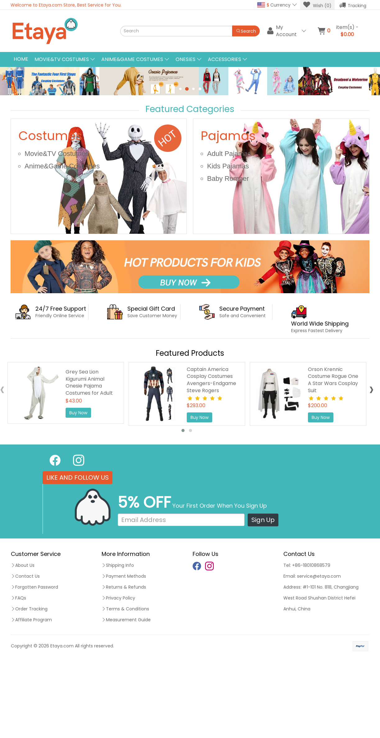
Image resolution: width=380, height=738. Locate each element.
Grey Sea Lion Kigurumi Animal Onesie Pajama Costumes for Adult (89, 463)
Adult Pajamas (229, 234)
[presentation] (371, 470)
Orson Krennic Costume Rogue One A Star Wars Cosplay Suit (333, 460)
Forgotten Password (34, 668)
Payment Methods (124, 657)
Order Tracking (29, 689)
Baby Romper (228, 259)
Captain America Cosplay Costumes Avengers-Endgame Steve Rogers (211, 460)
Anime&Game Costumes (62, 247)
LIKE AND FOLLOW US (77, 558)
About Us (22, 646)
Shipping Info (118, 646)
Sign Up (263, 600)
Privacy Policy (118, 678)
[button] (183, 511)
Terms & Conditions (125, 689)
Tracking (352, 5)
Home (21, 59)
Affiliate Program (31, 700)
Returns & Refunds (124, 668)
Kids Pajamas (228, 247)
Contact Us (25, 657)
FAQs (18, 678)
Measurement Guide (126, 700)
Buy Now (78, 493)
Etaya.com (62, 726)
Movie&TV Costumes (57, 234)
